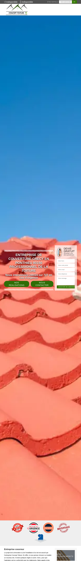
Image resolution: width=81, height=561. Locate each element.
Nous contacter (42, 284)
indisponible (11, 2)
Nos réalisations (16, 284)
